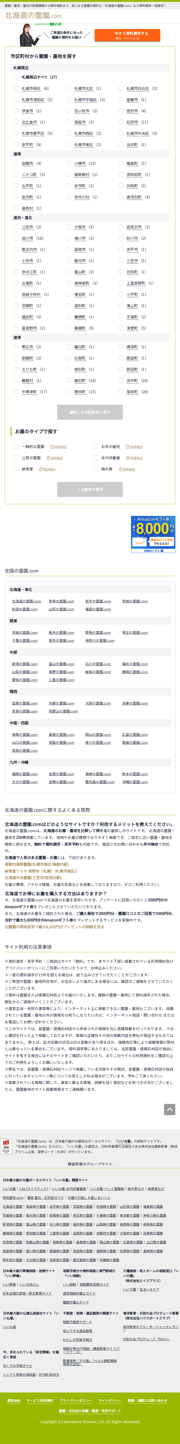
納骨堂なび (156, 1188)
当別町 (133, 144)
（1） (89, 88)
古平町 (28, 185)
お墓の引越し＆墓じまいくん (89, 1197)
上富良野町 (136, 283)
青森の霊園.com (61, 601)
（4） (137, 111)
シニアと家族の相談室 (19, 1374)
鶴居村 (28, 380)
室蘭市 (133, 99)
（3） (34, 174)
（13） (86, 163)
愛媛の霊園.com (135, 742)
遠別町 (80, 305)
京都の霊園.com (61, 703)
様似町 (80, 369)
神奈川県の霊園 (154, 1215)
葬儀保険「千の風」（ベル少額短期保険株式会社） (90, 1362)
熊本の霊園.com (135, 773)
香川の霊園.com (98, 742)
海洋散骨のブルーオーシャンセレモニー (151, 1328)
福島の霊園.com (98, 608)
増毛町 (80, 294)
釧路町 (28, 358)
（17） (35, 392)
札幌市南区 (31, 88)
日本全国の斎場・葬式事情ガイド (27, 1293)
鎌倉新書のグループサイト (90, 1164)
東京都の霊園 (129, 1215)
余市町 (80, 185)
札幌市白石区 (138, 88)
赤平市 (133, 249)
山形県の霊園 (129, 1206)
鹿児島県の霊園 (84, 1259)
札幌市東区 (84, 144)
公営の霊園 (42, 458)
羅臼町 (80, 346)
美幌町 (80, 328)
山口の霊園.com (25, 742)
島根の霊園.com (61, 734)
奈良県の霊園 (12, 1242)
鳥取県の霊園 (62, 1242)
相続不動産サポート (77, 1321)
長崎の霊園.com (98, 773)
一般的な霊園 (44, 446)
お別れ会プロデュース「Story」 (146, 1339)
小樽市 (80, 163)
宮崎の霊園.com (61, 781)
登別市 (133, 111)
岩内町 (28, 197)
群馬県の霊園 (59, 1215)
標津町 (133, 346)
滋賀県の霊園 (83, 1233)
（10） (34, 238)
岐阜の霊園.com (98, 671)
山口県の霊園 (156, 1242)
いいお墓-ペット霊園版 (107, 1188)
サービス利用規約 (40, 1400)
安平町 (28, 144)
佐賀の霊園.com (61, 773)
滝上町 (133, 305)
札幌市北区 (84, 88)
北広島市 (30, 122)
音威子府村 (31, 294)
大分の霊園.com (25, 781)
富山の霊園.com (61, 663)
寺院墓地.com (13, 1197)
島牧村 (28, 208)
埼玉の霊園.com (135, 632)
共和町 (133, 185)
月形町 (133, 272)
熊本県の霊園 (12, 1259)
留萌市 (80, 249)
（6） (36, 88)
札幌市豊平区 (33, 133)
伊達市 (28, 111)
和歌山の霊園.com (63, 711)
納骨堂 (39, 469)
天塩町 (133, 317)
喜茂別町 (134, 197)
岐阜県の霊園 (153, 1224)
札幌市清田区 (33, 99)
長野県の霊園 (129, 1224)
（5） (85, 122)
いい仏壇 (9, 1326)
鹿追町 (133, 358)
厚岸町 (133, 391)
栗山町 (80, 272)
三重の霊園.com (61, 679)
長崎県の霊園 (153, 1251)
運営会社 (13, 1400)
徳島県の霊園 (12, 1251)
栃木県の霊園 (36, 1215)
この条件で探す (90, 489)
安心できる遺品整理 (77, 1330)
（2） (143, 88)
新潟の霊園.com (25, 663)
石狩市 (133, 122)
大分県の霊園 (36, 1259)
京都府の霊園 (106, 1233)
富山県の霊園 (36, 1224)
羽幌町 (28, 305)
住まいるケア (149, 1289)
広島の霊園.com (135, 734)
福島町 (133, 163)
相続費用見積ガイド (94, 1284)
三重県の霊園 (59, 1233)
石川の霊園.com (98, 663)
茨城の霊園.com (25, 632)
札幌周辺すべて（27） (40, 77)
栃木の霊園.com (61, 632)
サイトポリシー (109, 1400)
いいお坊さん (29, 1284)
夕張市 (80, 227)
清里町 (133, 328)
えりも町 (30, 369)
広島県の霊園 (133, 1242)
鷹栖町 (80, 317)
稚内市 (80, 260)
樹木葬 (118, 469)
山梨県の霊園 (106, 1224)
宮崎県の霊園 (59, 1259)
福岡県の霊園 (106, 1251)
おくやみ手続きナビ (17, 1365)
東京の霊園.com (61, 640)
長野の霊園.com (61, 671)
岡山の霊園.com (98, 734)
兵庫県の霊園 (153, 1233)
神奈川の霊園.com (99, 640)
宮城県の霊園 (83, 1206)
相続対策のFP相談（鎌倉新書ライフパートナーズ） (91, 1350)
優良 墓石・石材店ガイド (45, 1197)
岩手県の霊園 (59, 1206)
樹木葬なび (136, 1188)
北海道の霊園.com (26, 601)
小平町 (133, 294)
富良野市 (30, 328)
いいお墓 (124, 1141)
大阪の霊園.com (98, 703)
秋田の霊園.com (25, 608)
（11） (138, 122)
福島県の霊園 (153, 1206)
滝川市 (80, 238)
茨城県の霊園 (12, 1215)
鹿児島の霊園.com (99, 781)
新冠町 (133, 369)
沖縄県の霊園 (109, 1259)
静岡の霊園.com (135, 671)
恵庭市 (80, 122)
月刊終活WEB (49, 1374)
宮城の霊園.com (135, 601)
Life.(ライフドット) (33, 1188)
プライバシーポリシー (75, 1400)
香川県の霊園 (36, 1251)
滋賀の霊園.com (25, 703)
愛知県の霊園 (36, 1233)
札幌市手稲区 (86, 99)
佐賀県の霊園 (129, 1251)
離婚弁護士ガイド (76, 1302)
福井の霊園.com (135, 663)
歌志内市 (30, 249)
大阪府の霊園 (129, 1233)
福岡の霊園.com (25, 773)
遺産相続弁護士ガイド (79, 1293)
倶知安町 (134, 174)
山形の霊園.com (61, 608)
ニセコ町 (30, 174)
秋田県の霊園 (106, 1206)
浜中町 (133, 380)
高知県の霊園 (83, 1251)
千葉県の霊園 (106, 1215)
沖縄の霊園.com (135, 781)
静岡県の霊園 (12, 1233)
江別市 (28, 227)
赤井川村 (82, 197)
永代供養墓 (121, 458)
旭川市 (28, 238)
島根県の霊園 (86, 1242)
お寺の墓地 (121, 446)
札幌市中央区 (138, 133)
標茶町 (80, 391)
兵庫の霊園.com (135, 703)
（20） (138, 392)
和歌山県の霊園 (37, 1242)
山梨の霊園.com (25, 671)
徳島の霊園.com (61, 742)
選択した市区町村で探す (90, 412)
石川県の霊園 (59, 1224)
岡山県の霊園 (109, 1242)
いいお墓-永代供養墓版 (69, 1188)
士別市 (28, 260)
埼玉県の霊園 (83, 1215)
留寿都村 (82, 174)
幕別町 (80, 380)
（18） (138, 380)
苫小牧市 (82, 111)
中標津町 (30, 391)
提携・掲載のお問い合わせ (147, 1400)
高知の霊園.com (25, 750)
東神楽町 (82, 283)
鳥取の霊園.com (25, 734)
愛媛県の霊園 (59, 1251)
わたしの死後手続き (77, 1339)
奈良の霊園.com (25, 711)
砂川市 (133, 238)
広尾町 (80, 358)
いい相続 (69, 1284)
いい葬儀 (9, 1284)
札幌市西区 (84, 133)
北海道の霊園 (33, 15)
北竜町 (28, 283)
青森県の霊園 (36, 1206)
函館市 (28, 163)
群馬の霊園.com (98, 632)
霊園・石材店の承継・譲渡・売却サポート (90, 1410)
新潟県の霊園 (12, 1224)
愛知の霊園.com (25, 679)
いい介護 (129, 1289)
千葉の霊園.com (25, 640)
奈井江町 (30, 272)
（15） (86, 392)
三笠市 (133, 260)
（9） (85, 328)
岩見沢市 (134, 227)
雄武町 (28, 317)
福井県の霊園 (83, 1224)
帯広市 (28, 346)
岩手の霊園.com (98, 601)
